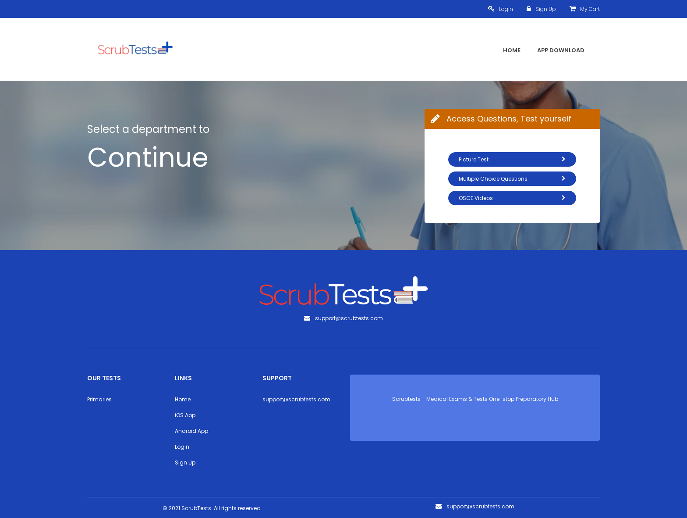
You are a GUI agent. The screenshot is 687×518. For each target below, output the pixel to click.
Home (512, 50)
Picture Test (512, 159)
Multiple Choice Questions (512, 178)
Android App (191, 431)
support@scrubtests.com (296, 399)
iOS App (185, 415)
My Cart (585, 9)
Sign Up (541, 9)
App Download (560, 50)
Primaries (99, 399)
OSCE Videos (512, 198)
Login (500, 9)
